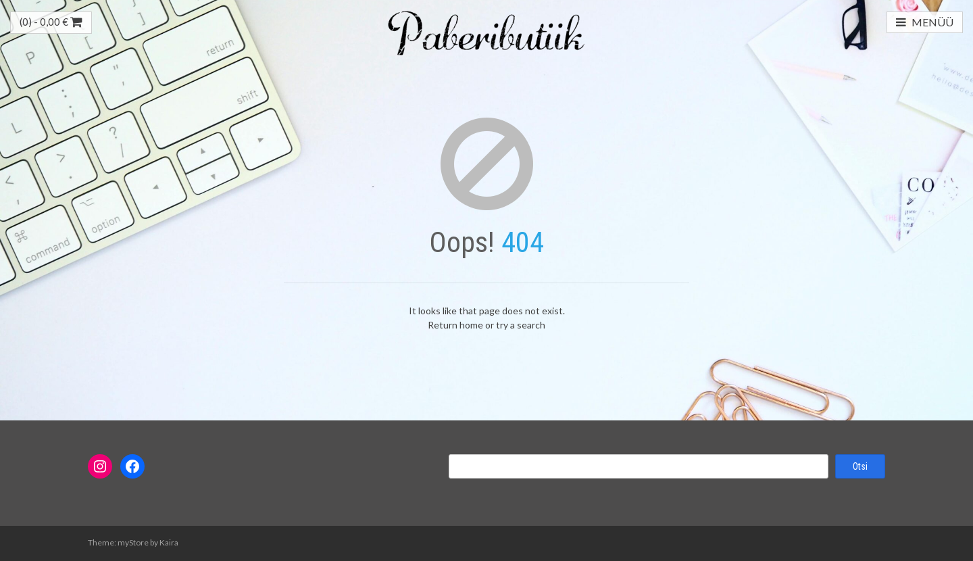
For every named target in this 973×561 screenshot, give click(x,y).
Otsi (860, 466)
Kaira (168, 542)
